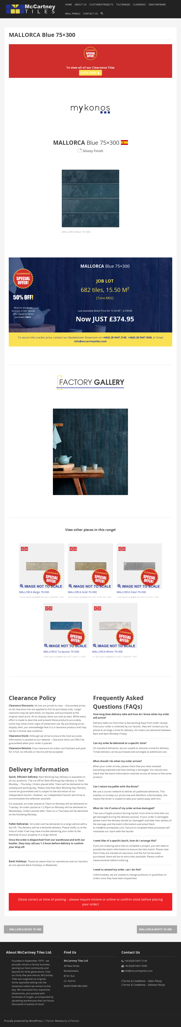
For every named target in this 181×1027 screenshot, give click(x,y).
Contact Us (90, 13)
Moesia (59, 1020)
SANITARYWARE (157, 4)
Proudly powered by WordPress (23, 1020)
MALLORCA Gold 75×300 (82, 592)
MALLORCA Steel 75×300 (131, 592)
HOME (68, 4)
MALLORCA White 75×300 (107, 651)
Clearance (139, 4)
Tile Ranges (123, 4)
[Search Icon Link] (102, 13)
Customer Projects (101, 4)
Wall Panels (72, 13)
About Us (81, 4)
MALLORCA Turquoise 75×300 (61, 651)
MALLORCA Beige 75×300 (34, 592)
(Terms (141, 981)
